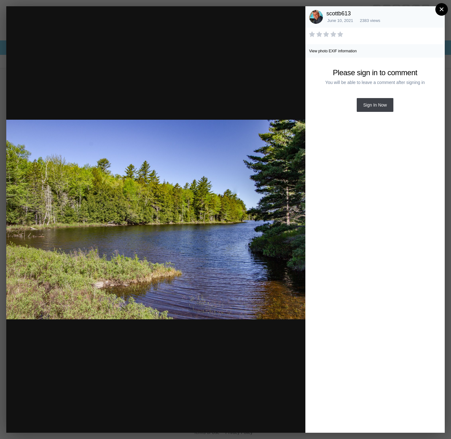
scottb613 (338, 13)
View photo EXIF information (333, 51)
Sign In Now (375, 104)
